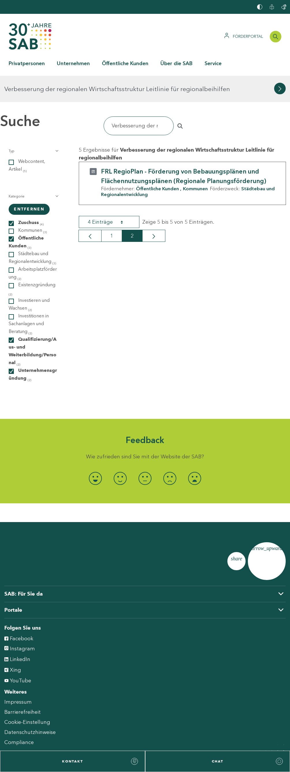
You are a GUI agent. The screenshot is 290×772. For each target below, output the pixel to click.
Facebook (18, 612)
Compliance (19, 716)
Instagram (19, 622)
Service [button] (213, 63)
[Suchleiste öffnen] (275, 36)
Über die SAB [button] (176, 63)
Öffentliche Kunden (157, 162)
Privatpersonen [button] (27, 63)
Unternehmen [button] (73, 63)
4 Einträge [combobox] (110, 196)
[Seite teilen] (236, 535)
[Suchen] (139, 99)
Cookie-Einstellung (27, 696)
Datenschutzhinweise (30, 706)
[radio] (95, 452)
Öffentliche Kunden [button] (125, 63)
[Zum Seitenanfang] (267, 535)
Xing (12, 643)
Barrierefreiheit (22, 686)
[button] (33, 124)
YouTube (17, 654)
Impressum (18, 676)
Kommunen (195, 162)
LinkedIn (17, 633)
